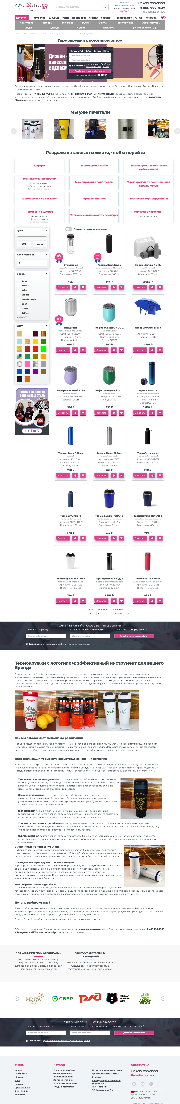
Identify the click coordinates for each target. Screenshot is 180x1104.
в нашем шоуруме (90, 929)
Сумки (81, 27)
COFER (113, 340)
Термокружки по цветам (39, 178)
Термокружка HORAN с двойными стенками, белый (71, 581)
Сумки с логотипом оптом (105, 1073)
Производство (123, 18)
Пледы (28, 27)
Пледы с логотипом (63, 1087)
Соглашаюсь (90, 65)
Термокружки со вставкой (39, 198)
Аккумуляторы (151, 22)
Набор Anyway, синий (148, 327)
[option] (32, 131)
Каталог (22, 18)
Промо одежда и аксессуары (107, 1070)
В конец (119, 613)
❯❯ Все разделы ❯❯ (144, 27)
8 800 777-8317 (152, 8)
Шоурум (54, 18)
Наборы (47, 22)
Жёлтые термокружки (39, 186)
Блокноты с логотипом (65, 1083)
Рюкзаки (67, 22)
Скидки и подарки (100, 18)
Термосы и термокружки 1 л (149, 198)
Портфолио (38, 18)
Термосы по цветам (39, 211)
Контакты (151, 18)
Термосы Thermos (94, 198)
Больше (21, 317)
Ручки (85, 22)
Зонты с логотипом (63, 1080)
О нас (138, 18)
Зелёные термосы (39, 222)
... (111, 613)
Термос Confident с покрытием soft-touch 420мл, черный (109, 268)
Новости (19, 1084)
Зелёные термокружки (39, 189)
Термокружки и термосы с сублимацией (149, 167)
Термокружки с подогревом (94, 182)
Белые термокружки (39, 183)
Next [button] (163, 998)
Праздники (79, 18)
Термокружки (124, 22)
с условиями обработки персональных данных (98, 65)
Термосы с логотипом (149, 211)
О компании (21, 1091)
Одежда (54, 27)
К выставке (26, 22)
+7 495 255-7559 (151, 3)
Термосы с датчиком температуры (94, 215)
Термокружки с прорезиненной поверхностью (148, 184)
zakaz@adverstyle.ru (154, 12)
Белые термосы (39, 216)
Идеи (65, 18)
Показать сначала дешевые (90, 229)
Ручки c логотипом (63, 1076)
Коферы (39, 165)
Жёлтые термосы (39, 219)
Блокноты (109, 27)
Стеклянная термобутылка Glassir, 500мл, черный (70, 268)
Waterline (75, 340)
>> (127, 613)
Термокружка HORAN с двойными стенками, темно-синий (148, 519)
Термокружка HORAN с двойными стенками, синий (109, 519)
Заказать (63, 287)
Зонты (103, 22)
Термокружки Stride (94, 165)
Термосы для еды (149, 216)
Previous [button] (14, 131)
